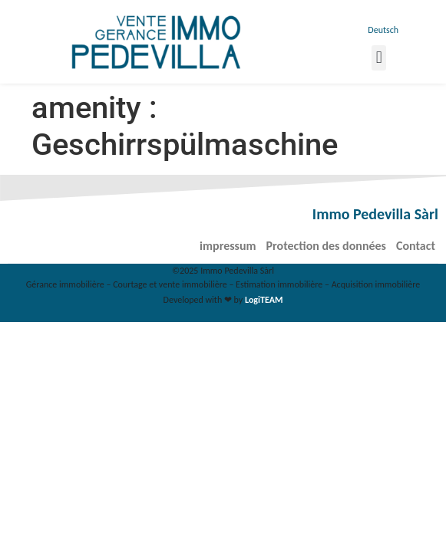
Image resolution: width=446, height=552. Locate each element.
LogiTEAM (263, 299)
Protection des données (326, 245)
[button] (379, 58)
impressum (228, 245)
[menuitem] (382, 30)
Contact (415, 245)
